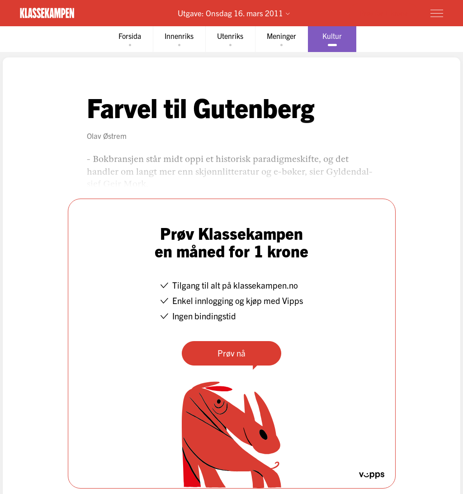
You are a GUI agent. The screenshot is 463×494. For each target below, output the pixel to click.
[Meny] (436, 13)
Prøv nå (231, 352)
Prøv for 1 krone (383, 12)
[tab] (130, 39)
